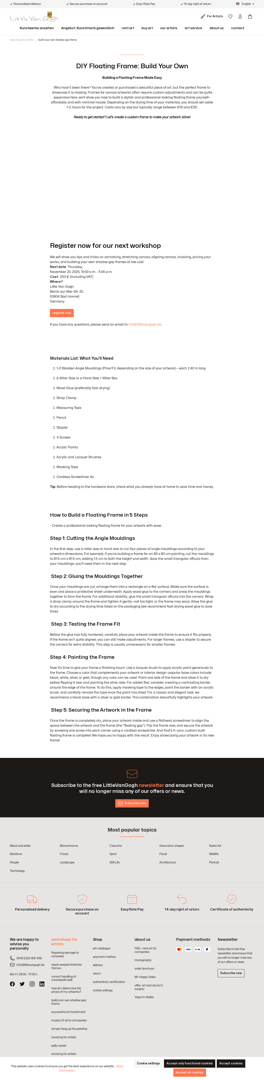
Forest (64, 854)
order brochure (144, 968)
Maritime (16, 854)
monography (143, 960)
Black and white (20, 846)
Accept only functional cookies (190, 1063)
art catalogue (101, 948)
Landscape (67, 862)
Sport (113, 854)
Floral (163, 854)
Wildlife (214, 854)
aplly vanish (58, 1045)
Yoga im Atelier (144, 997)
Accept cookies (231, 1063)
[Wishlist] (230, 16)
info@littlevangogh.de (144, 324)
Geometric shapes (171, 846)
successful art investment (68, 1012)
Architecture (167, 862)
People (14, 862)
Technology (17, 871)
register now (62, 313)
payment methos (104, 957)
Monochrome (69, 846)
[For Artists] (213, 16)
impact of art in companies (69, 1020)
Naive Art (215, 846)
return (97, 973)
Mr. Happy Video (145, 977)
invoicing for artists (63, 1037)
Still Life (115, 862)
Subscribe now (231, 973)
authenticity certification (109, 982)
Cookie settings (148, 1063)
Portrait (214, 862)
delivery (98, 965)
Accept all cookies (189, 1072)
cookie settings (103, 990)
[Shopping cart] (250, 16)
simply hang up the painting (69, 1029)
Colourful (116, 846)
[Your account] (240, 16)
